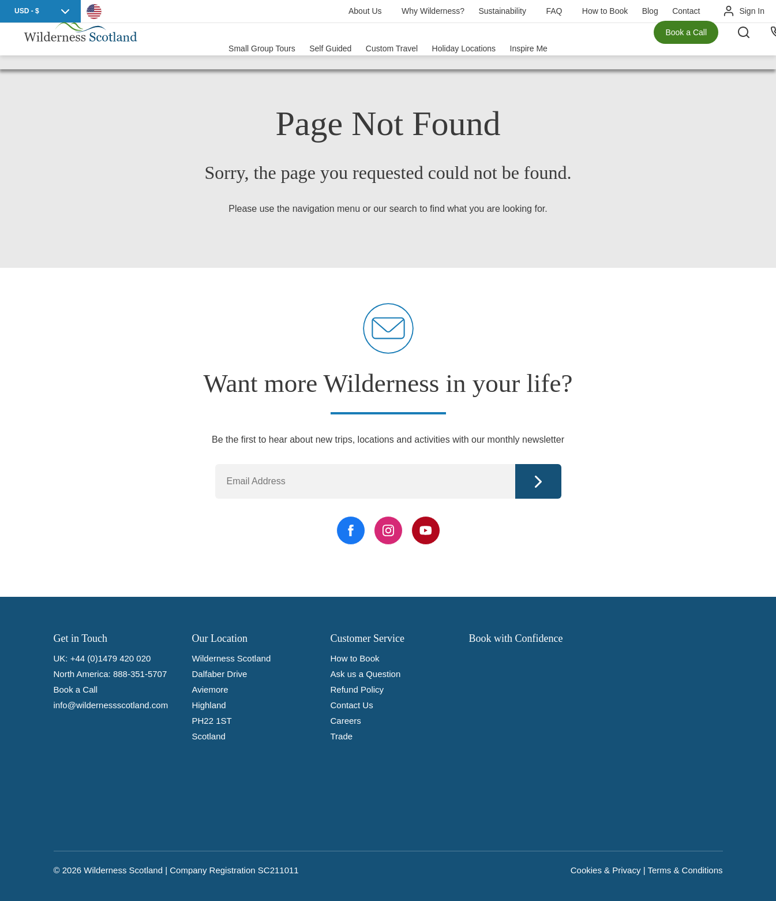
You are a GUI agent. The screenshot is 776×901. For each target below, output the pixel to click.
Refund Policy (357, 689)
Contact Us (352, 705)
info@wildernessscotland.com (111, 705)
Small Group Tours (261, 46)
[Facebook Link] (350, 530)
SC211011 (278, 870)
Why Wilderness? (433, 11)
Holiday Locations (464, 46)
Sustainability (502, 11)
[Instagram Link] (388, 530)
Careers (346, 721)
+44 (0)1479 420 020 (110, 658)
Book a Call (686, 46)
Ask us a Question (366, 674)
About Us (365, 11)
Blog (650, 11)
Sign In (751, 11)
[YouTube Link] (425, 530)
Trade (342, 736)
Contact (686, 11)
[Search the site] (752, 46)
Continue (538, 481)
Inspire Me (529, 46)
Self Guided (330, 46)
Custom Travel (392, 46)
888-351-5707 (140, 674)
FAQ (554, 11)
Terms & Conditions (684, 870)
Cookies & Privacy (606, 870)
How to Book (605, 11)
